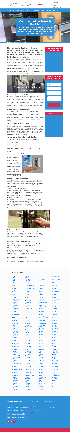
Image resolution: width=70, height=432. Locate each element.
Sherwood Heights (56, 291)
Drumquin (28, 293)
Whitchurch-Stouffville (56, 375)
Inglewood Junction (30, 375)
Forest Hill (28, 334)
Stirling (53, 305)
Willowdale (54, 377)
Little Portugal (42, 285)
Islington (28, 378)
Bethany (15, 303)
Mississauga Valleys (43, 317)
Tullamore (54, 343)
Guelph (27, 349)
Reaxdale (41, 381)
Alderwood (15, 280)
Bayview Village (16, 299)
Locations (55, 10)
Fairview (28, 323)
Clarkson (15, 368)
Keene (27, 380)
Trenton (53, 340)
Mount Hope (41, 322)
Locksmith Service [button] (25, 10)
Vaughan (54, 348)
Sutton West (54, 320)
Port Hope (41, 369)
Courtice (15, 383)
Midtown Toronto (42, 306)
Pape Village (41, 349)
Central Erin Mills (16, 357)
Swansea (54, 322)
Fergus (27, 328)
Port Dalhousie (42, 366)
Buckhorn (13, 42)
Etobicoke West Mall (30, 322)
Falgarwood (28, 325)
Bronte (14, 328)
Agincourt (15, 277)
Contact (49, 10)
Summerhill (54, 316)
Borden (14, 313)
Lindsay (40, 280)
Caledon (15, 339)
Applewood (15, 290)
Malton (40, 290)
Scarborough (54, 277)
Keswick (28, 383)
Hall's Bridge (28, 352)
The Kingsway (55, 328)
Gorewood (28, 343)
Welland (53, 361)
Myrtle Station (42, 325)
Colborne (15, 374)
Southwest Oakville (56, 299)
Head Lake (28, 360)
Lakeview (28, 390)
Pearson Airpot (42, 355)
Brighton (15, 325)
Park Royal (41, 352)
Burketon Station (16, 332)
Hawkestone (28, 358)
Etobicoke (28, 320)
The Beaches (54, 323)
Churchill (15, 361)
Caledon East (16, 340)
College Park (16, 375)
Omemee (41, 343)
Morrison (41, 319)
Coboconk (15, 371)
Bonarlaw (15, 311)
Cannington (15, 349)
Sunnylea (54, 317)
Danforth (15, 389)
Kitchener (28, 387)
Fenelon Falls (29, 326)
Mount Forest (42, 320)
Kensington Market (30, 381)
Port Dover (41, 368)
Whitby (53, 374)
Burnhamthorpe (16, 335)
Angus (14, 285)
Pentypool (41, 358)
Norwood (41, 339)
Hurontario (28, 372)
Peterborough (42, 360)
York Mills (54, 384)
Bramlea (15, 317)
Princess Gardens (42, 377)
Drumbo (27, 291)
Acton (14, 276)
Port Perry (41, 372)
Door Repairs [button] (16, 10)
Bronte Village (16, 329)
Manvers (41, 291)
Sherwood (54, 290)
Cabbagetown (16, 337)
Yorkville (53, 386)
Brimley (14, 326)
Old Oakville (41, 342)
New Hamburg (42, 328)
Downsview (28, 283)
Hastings (28, 357)
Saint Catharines (55, 276)
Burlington (15, 334)
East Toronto (28, 302)
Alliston (14, 282)
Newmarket (41, 332)
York (53, 383)
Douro (27, 282)
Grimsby (28, 348)
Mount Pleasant (42, 323)
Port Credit (41, 365)
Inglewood (28, 374)
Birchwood (15, 305)
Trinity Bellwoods (55, 342)
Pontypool (41, 363)
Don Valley (28, 280)
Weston (53, 371)
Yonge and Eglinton (56, 381)
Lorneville (41, 288)
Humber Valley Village (30, 369)
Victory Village (55, 351)
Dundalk (28, 294)
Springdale (54, 300)
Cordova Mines (16, 381)
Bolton (14, 309)
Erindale (27, 317)
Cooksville (15, 380)
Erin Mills (28, 316)
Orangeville (41, 345)
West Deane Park (55, 363)
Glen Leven (28, 342)
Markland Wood (42, 296)
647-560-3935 (57, 7)
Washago (54, 354)
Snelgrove (54, 297)
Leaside (40, 276)
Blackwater (15, 306)
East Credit (28, 300)
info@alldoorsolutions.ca (39, 411)
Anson (14, 288)
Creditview (15, 386)
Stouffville (54, 311)
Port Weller (41, 374)
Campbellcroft (16, 346)
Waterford (54, 357)
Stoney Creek (54, 308)
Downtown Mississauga (31, 287)
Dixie (27, 277)
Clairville (15, 366)
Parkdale (41, 354)
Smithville (54, 296)
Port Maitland (42, 371)
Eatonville (28, 305)
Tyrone (53, 345)
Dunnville (28, 297)
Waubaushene (55, 360)
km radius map (54, 125)
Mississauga (41, 314)
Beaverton (15, 302)
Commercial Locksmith (21, 42)
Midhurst (41, 305)
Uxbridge (54, 346)
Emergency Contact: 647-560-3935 (56, 430)
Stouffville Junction (56, 313)
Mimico (40, 313)
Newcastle (41, 331)
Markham (41, 294)
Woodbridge (54, 380)
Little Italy (41, 283)
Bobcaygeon (15, 308)
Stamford (54, 302)
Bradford (15, 316)
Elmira (27, 309)
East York (28, 303)
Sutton (53, 319)
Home (9, 10)
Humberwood (29, 371)
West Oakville (55, 366)
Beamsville (15, 300)
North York (41, 337)
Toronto (53, 337)
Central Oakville (16, 358)
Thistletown (54, 329)
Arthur (14, 291)
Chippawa (15, 360)
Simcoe (53, 293)
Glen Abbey (28, 340)
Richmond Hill (42, 383)
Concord (15, 378)
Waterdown (54, 355)
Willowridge (54, 378)
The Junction (54, 326)
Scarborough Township (57, 280)
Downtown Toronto (30, 290)
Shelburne (54, 287)
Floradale (28, 329)
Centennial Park (16, 355)
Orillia (40, 346)
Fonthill (27, 331)
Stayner (53, 303)
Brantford (15, 320)
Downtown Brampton (30, 285)
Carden (14, 351)
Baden (14, 296)
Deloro (27, 276)
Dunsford (28, 299)
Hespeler (28, 361)
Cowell (14, 384)
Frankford (28, 335)
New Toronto (41, 329)
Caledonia (15, 342)
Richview (41, 384)
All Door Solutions (28, 430)
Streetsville (54, 314)
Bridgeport (15, 323)
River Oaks (41, 387)
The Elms (54, 325)
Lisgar (40, 282)
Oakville (40, 340)
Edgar (27, 306)
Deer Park (15, 390)
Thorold (53, 335)
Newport (41, 334)
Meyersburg (41, 303)
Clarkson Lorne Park (17, 369)
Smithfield (54, 294)
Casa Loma (15, 352)
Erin (27, 314)
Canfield (15, 348)
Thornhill (54, 334)
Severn (53, 282)
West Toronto (55, 368)
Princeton (41, 378)
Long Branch (41, 287)
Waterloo (54, 358)
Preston (40, 375)
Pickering (41, 361)
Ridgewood (41, 386)
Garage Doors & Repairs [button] (38, 10)
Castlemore (15, 354)
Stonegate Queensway (56, 306)
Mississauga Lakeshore (44, 316)
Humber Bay (28, 365)
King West (28, 386)
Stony (53, 309)
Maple (40, 293)
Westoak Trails (55, 369)
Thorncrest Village (56, 332)
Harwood (28, 355)
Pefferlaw (41, 357)
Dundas (27, 296)
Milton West (41, 311)
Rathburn (41, 380)
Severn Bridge (55, 283)
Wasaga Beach (55, 352)
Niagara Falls (42, 335)
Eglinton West (29, 308)
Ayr (14, 294)
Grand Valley (28, 345)
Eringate (28, 319)
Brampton (15, 319)
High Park (28, 363)
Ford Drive (28, 332)
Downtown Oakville (30, 288)
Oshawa (40, 348)
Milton (40, 309)
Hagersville (28, 351)
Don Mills (28, 279)
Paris (40, 351)
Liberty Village (42, 279)
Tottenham (54, 339)
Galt (27, 337)
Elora (27, 313)
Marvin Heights (42, 299)
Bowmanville (16, 314)
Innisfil (27, 377)
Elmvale (27, 311)
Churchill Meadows (17, 363)
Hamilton (28, 354)
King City (28, 384)
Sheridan (54, 288)
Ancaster (15, 283)
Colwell (14, 377)
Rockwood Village (43, 389)
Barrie (14, 297)
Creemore (15, 387)
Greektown (28, 346)
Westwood (54, 372)
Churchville (15, 365)
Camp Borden (16, 345)
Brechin (14, 322)
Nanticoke (41, 326)
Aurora (14, 293)
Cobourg (15, 372)
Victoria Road (55, 349)
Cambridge (15, 343)
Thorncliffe (54, 331)
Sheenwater (54, 285)
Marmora (41, 297)
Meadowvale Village (43, 302)
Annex (14, 287)
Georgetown (28, 339)
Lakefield (28, 389)
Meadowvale (41, 300)
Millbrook (41, 308)
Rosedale (41, 390)
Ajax (14, 279)
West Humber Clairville (56, 365)
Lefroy (40, 277)
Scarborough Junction (56, 279)
